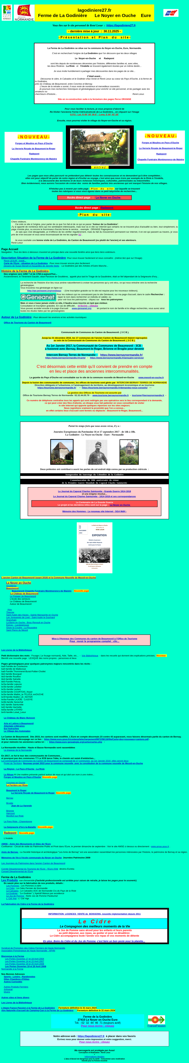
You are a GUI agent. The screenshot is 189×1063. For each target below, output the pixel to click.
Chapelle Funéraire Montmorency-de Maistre (33, 159)
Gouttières (11, 586)
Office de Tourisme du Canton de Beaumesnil (27, 322)
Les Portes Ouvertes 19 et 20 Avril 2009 (25, 966)
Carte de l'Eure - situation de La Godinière (26, 263)
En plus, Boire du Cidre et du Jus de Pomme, (69, 941)
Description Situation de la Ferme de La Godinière (33, 257)
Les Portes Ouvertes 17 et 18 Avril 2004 (24, 958)
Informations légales (94, 1056)
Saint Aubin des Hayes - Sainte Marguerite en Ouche (32, 615)
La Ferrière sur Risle (17, 785)
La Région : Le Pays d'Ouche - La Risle (24, 769)
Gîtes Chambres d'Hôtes (16, 979)
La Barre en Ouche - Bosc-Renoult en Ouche (28, 622)
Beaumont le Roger (16, 790)
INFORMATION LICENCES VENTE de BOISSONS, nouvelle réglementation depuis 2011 (94, 914)
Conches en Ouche (15, 782)
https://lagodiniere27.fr (121, 25)
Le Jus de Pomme (15, 896)
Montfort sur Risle (15, 816)
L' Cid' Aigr (11, 898)
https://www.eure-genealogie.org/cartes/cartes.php (75, 742)
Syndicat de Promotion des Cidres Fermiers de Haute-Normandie (33, 948)
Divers (7, 992)
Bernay (9, 798)
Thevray (10, 612)
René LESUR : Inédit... (15, 260)
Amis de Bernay (10, 852)
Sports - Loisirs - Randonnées (19, 976)
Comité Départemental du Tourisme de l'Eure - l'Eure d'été (29, 869)
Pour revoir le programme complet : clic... (94, 641)
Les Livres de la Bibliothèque (16, 650)
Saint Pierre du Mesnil (17, 630)
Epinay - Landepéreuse (17, 625)
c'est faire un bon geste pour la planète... (121, 941)
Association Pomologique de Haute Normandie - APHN (28, 950)
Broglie (9, 803)
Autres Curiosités (13, 981)
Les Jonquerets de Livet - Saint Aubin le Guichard (30, 617)
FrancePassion (157, 1025)
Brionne (10, 810)
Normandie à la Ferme (12, 969)
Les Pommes (12, 885)
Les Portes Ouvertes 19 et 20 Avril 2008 (24, 964)
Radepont (107, 207)
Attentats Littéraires (14, 726)
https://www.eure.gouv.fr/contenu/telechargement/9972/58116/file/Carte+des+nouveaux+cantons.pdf (96, 739)
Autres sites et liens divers (15, 997)
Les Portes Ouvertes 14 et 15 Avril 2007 (24, 961)
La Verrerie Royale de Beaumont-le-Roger (33, 148)
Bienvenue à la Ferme (12, 956)
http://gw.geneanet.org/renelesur (44, 290)
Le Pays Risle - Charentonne (18, 821)
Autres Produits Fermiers (16, 987)
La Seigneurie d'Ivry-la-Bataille (20, 827)
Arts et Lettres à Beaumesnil (19, 723)
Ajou (9, 609)
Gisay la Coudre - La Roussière (21, 627)
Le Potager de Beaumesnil (23, 596)
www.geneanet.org (81, 308)
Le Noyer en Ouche (108, 197)
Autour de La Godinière (16, 317)
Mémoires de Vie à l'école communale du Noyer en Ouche (31, 857)
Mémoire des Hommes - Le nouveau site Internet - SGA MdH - (94, 511)
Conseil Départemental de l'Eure (17, 871)
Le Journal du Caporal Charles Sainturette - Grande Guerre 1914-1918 (94, 491)
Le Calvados (12, 891)
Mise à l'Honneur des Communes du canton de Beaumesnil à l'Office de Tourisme (94, 638)
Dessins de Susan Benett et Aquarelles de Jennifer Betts (31, 266)
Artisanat (8, 989)
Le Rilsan (9, 774)
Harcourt (10, 813)
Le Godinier (12, 893)
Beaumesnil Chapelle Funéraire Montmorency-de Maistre (41, 591)
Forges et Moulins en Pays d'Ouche (33, 143)
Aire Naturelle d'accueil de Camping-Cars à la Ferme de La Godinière (37, 1010)
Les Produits (9, 880)
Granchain (11, 620)
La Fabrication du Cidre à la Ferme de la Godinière (27, 904)
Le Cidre (10, 888)
